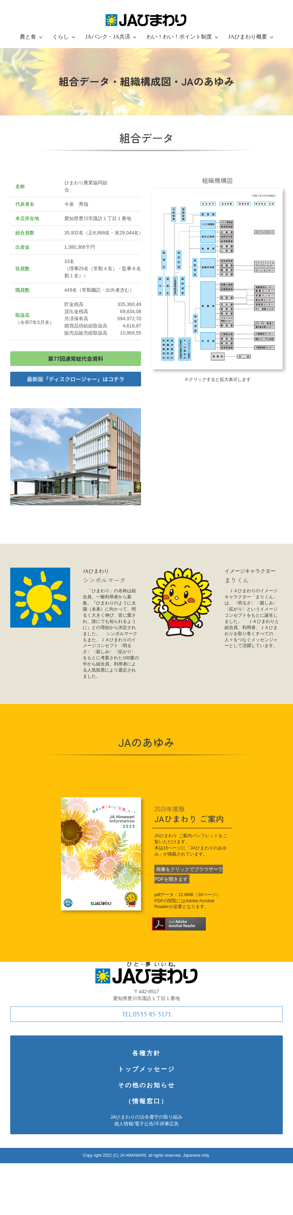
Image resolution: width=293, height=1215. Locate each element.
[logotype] (146, 965)
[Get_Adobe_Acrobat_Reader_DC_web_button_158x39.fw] (179, 920)
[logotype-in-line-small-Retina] (146, 13)
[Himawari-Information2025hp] (97, 800)
